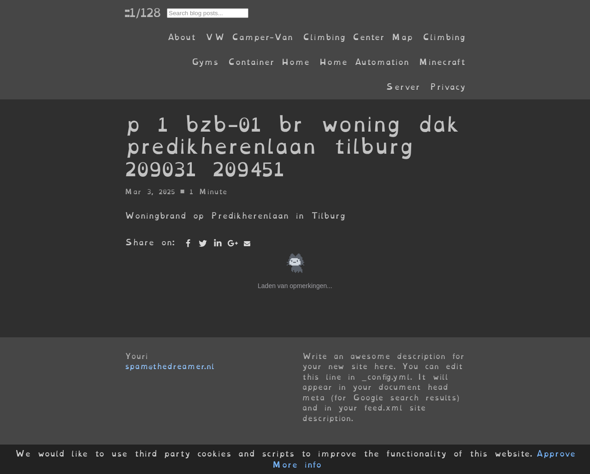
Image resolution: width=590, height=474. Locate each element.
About (181, 37)
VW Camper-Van (249, 37)
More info (297, 464)
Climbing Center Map (357, 37)
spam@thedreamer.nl (169, 366)
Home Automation (364, 62)
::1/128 (142, 12)
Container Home (269, 62)
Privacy (448, 86)
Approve (556, 453)
